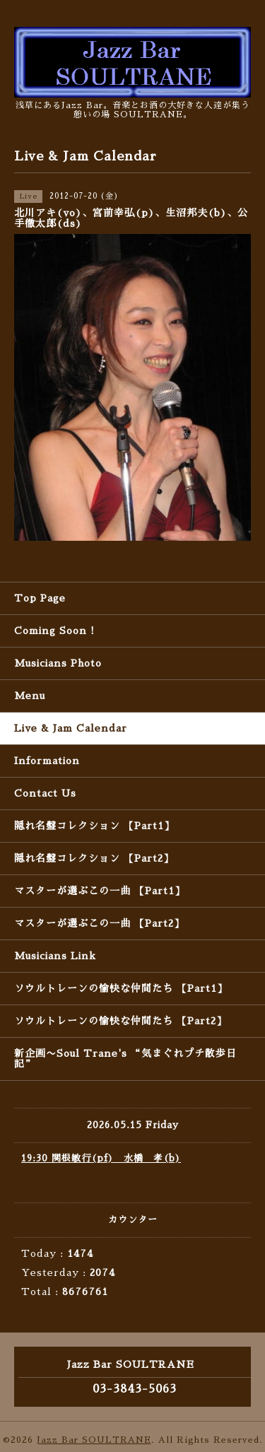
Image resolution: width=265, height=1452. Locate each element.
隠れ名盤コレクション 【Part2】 (94, 858)
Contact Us (45, 793)
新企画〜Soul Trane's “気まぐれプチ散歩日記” (125, 1058)
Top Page (40, 598)
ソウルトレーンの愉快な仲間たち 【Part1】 (121, 988)
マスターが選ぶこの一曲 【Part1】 (99, 891)
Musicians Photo (58, 663)
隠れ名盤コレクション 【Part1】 (94, 826)
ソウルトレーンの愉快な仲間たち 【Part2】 (120, 1021)
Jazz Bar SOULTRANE (94, 1440)
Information (47, 761)
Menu (29, 696)
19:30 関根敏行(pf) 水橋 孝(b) (101, 1158)
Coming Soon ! (54, 631)
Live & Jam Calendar (70, 728)
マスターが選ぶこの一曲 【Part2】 (99, 923)
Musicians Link (55, 956)
